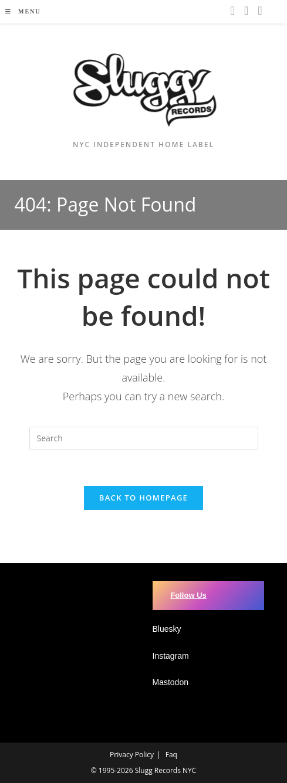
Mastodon (170, 682)
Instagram (171, 656)
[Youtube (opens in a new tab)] (246, 10)
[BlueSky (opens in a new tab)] (259, 10)
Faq (171, 755)
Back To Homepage (143, 497)
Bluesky (167, 629)
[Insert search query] (143, 438)
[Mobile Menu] (22, 11)
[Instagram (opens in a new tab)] (232, 10)
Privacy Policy (132, 755)
